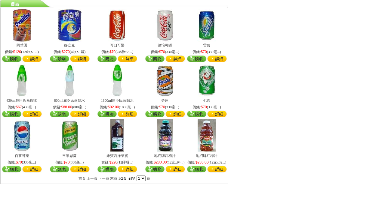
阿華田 (22, 45)
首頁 (82, 178)
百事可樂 (22, 156)
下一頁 (103, 178)
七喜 (206, 100)
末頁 (113, 178)
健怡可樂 (165, 45)
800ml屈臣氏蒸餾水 (69, 100)
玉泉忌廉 (69, 156)
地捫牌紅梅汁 (206, 156)
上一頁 (92, 178)
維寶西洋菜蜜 (117, 156)
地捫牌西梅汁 (165, 156)
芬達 (164, 100)
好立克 (69, 45)
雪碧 (206, 45)
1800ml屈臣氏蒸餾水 (117, 100)
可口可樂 (117, 45)
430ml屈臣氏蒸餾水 (21, 100)
